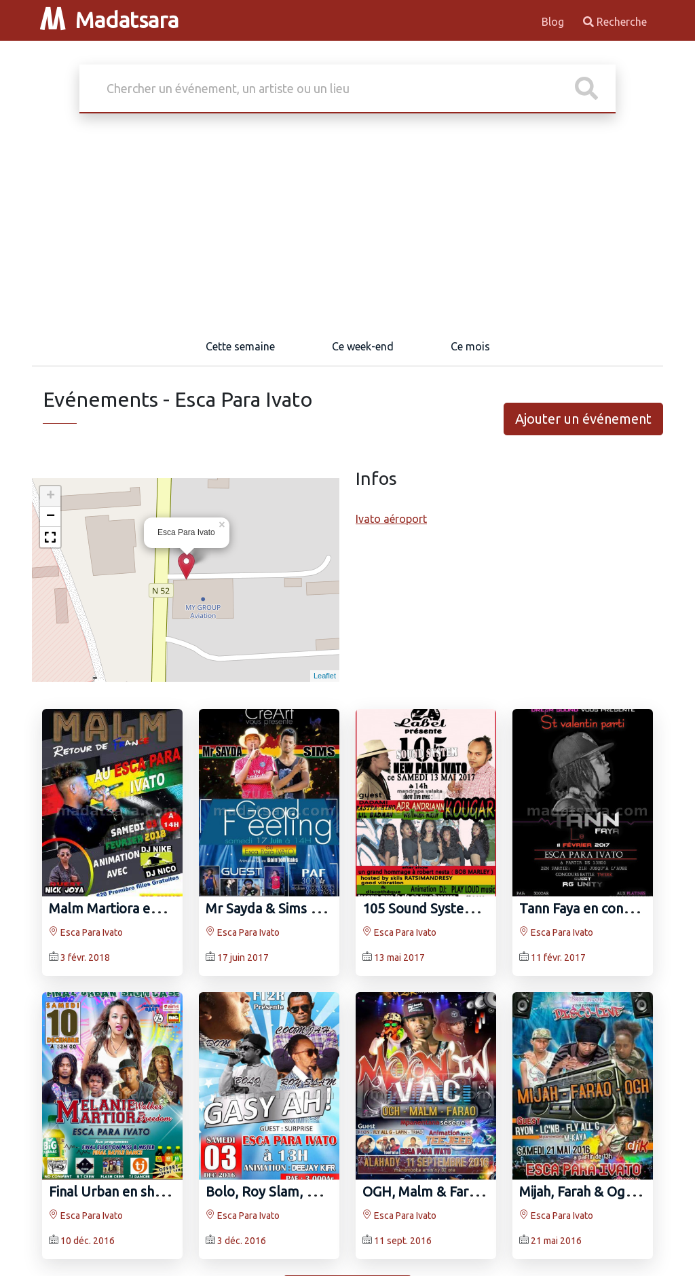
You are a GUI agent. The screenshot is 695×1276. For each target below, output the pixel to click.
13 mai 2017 (399, 957)
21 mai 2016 (556, 1240)
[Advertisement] (347, 225)
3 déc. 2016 (241, 1240)
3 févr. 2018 (85, 957)
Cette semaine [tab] (240, 346)
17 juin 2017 (243, 957)
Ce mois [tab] (470, 346)
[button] (50, 537)
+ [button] (50, 496)
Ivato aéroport (391, 519)
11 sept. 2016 (403, 1240)
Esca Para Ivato (86, 932)
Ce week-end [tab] (363, 346)
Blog (554, 22)
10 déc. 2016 (87, 1240)
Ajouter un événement (583, 418)
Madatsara (109, 19)
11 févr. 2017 (558, 957)
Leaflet (325, 676)
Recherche (615, 22)
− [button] (50, 517)
